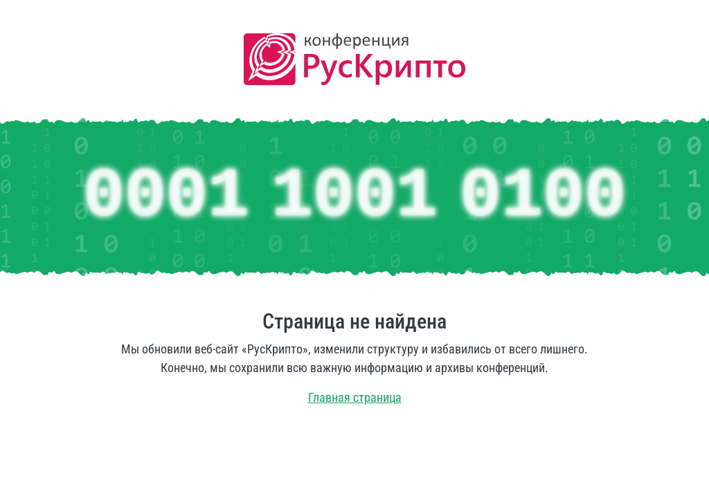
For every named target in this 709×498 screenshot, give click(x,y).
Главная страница (355, 397)
